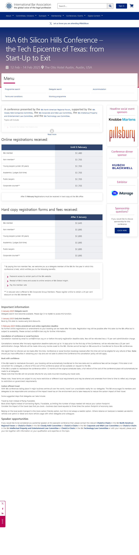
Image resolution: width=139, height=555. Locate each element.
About (8, 16)
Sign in (121, 6)
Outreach (42, 16)
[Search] (110, 6)
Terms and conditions (13, 96)
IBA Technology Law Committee (57, 116)
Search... (63, 6)
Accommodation (99, 89)
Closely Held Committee (50, 426)
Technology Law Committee (96, 428)
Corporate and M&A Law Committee (103, 426)
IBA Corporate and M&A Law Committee (55, 113)
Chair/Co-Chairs (104, 423)
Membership (56, 16)
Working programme (57, 96)
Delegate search (55, 89)
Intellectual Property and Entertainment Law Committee (34, 428)
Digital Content (94, 16)
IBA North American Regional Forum (55, 110)
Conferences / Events (74, 16)
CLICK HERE (122, 230)
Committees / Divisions (25, 16)
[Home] (31, 6)
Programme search (12, 89)
